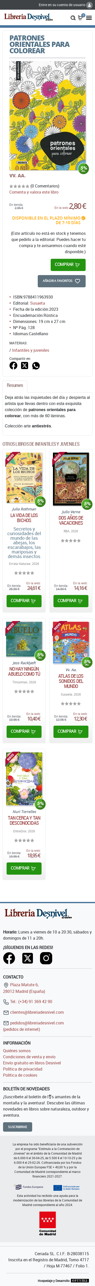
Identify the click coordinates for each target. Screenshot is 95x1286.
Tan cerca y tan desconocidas (24, 820)
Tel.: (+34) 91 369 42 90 (27, 1001)
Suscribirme (17, 1127)
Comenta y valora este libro (34, 192)
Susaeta (37, 303)
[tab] (15, 386)
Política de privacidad (22, 1069)
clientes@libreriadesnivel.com (33, 1012)
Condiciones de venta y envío (29, 1057)
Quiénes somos (17, 1050)
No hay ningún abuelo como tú (24, 671)
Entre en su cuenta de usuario (66, 4)
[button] (73, 17)
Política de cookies (20, 1075)
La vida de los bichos (24, 518)
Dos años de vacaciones (71, 520)
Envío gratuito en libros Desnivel (32, 1063)
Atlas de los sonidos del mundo (70, 681)
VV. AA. (17, 175)
